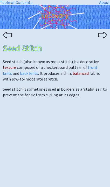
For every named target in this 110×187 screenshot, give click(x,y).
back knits (29, 73)
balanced (81, 73)
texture (9, 67)
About (104, 2)
